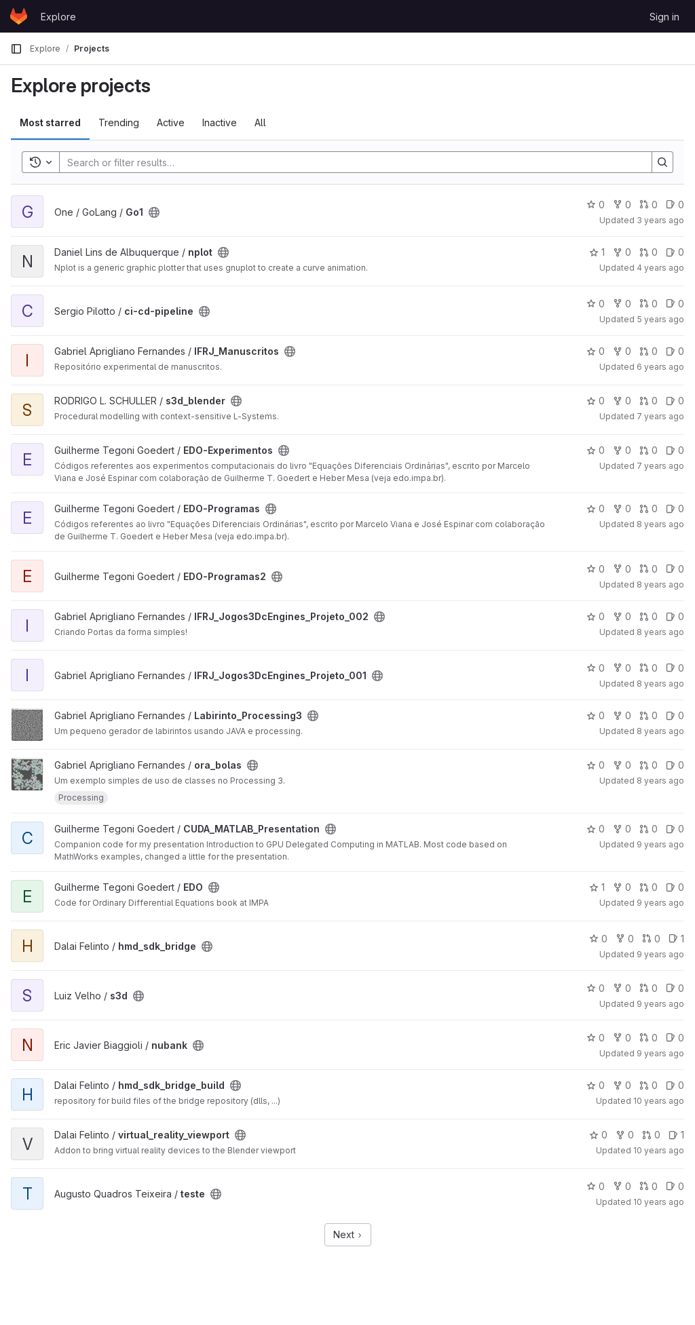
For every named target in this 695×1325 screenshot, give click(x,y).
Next (347, 1234)
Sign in (664, 16)
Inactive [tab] (219, 122)
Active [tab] (171, 122)
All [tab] (260, 122)
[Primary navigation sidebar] (16, 49)
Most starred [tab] (50, 122)
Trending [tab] (118, 122)
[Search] (349, 162)
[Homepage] (18, 16)
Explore (58, 16)
